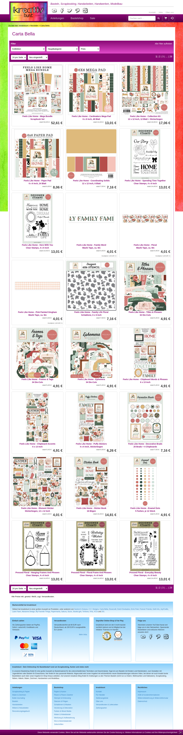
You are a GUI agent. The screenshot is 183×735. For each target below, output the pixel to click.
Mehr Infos (83, 635)
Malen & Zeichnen (19, 695)
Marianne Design (28, 612)
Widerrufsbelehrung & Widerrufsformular (153, 698)
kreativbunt (23, 26)
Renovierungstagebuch (21, 711)
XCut (96, 612)
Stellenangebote (102, 698)
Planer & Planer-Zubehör (63, 695)
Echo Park (135, 609)
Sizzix (69, 612)
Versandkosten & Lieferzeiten (107, 705)
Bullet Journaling (18, 698)
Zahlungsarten (101, 708)
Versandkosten (48, 596)
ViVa (91, 612)
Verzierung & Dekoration (63, 708)
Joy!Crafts (164, 609)
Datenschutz (142, 701)
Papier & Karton (60, 692)
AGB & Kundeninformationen (149, 695)
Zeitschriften (58, 724)
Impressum (142, 692)
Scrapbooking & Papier (21, 692)
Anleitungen (57, 18)
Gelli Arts (156, 609)
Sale (92, 18)
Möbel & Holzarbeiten (20, 708)
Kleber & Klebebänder (62, 714)
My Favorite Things (43, 612)
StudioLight (77, 612)
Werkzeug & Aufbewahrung (64, 718)
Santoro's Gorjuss (81, 609)
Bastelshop (77, 18)
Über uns (170, 12)
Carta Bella (104, 609)
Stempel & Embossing (62, 698)
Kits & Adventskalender (63, 721)
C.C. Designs (94, 609)
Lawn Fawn (16, 612)
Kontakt (152, 12)
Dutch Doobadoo (123, 609)
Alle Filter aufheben (163, 44)
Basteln (15, 701)
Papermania (55, 612)
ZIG (103, 612)
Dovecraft (112, 609)
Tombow (85, 612)
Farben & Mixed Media (62, 711)
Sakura (64, 612)
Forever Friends (146, 609)
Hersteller (34, 26)
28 (170, 56)
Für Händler (100, 695)
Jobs (161, 12)
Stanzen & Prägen (61, 701)
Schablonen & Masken (62, 705)
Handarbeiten (17, 705)
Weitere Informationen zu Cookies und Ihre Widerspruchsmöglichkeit (151, 732)
